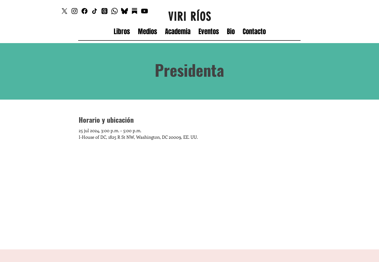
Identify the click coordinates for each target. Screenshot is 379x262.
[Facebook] (84, 11)
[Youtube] (144, 11)
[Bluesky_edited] (124, 11)
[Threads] (104, 11)
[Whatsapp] (114, 11)
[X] (64, 11)
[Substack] (134, 11)
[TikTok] (94, 11)
